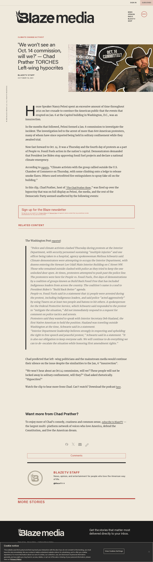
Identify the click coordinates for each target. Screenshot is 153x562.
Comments (76, 457)
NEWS (130, 12)
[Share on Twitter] (73, 445)
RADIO (130, 16)
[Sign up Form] (114, 211)
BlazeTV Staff (28, 76)
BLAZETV (131, 19)
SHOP (130, 21)
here (118, 386)
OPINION (131, 14)
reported (57, 240)
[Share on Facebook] (65, 445)
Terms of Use (53, 213)
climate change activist (31, 37)
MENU (144, 14)
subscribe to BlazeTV (114, 421)
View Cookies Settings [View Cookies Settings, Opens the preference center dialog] (114, 552)
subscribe (146, 3)
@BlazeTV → (60, 488)
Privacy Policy (43, 213)
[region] (76, 552)
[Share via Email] (80, 445)
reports (45, 167)
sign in (133, 3)
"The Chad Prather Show (80, 187)
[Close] (149, 551)
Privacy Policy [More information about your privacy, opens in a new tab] (15, 559)
